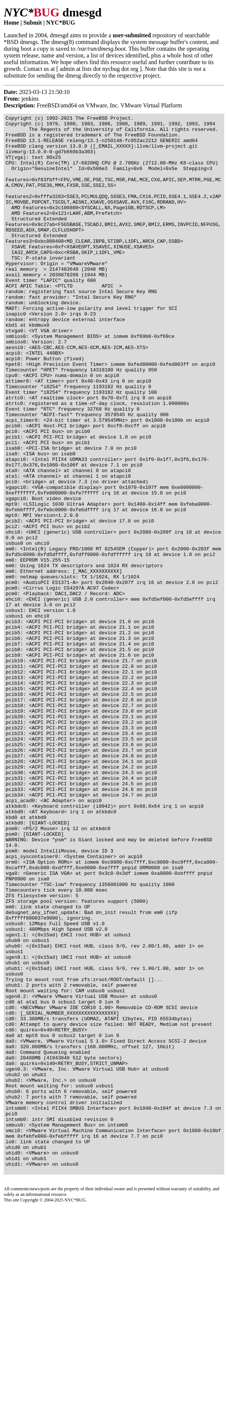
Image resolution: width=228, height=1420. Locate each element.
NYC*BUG (60, 22)
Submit (32, 22)
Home (11, 22)
